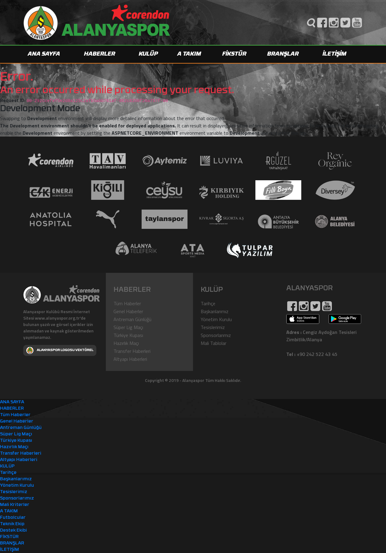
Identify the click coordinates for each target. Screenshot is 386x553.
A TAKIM (189, 54)
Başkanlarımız (214, 311)
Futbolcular (13, 517)
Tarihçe (208, 303)
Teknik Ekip (12, 524)
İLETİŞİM (335, 54)
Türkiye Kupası (128, 335)
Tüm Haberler (127, 303)
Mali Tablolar (213, 343)
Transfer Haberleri (131, 351)
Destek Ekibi (13, 530)
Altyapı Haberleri (130, 359)
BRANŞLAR (283, 54)
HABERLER (99, 54)
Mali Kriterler (14, 505)
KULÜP (148, 54)
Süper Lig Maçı (128, 327)
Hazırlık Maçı (126, 343)
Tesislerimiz (213, 327)
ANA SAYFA (44, 54)
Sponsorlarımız (216, 335)
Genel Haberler (128, 311)
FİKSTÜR (234, 54)
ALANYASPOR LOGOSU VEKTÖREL (59, 350)
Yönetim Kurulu (216, 319)
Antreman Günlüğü (132, 319)
